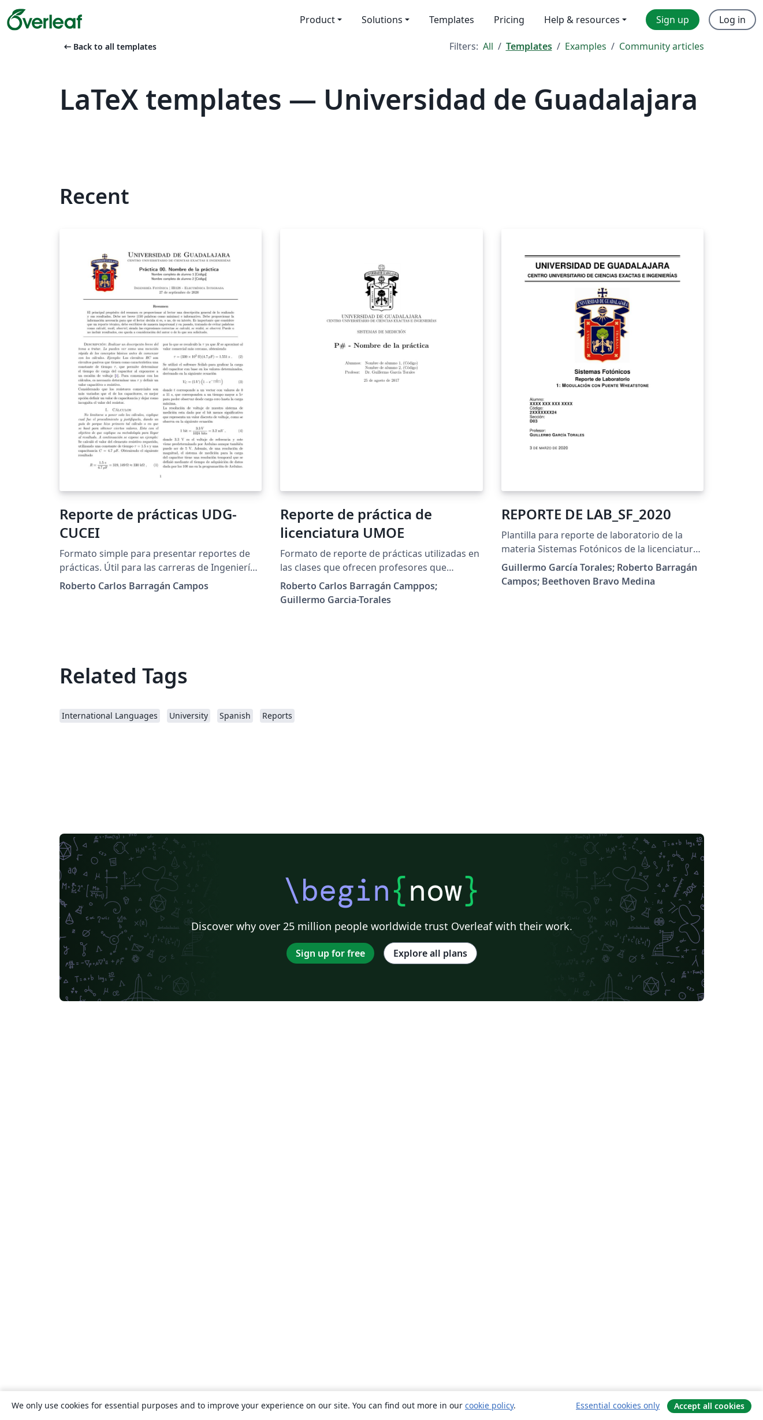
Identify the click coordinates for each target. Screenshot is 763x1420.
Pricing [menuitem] (509, 19)
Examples (585, 46)
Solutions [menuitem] (382, 19)
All (488, 46)
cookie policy (489, 1405)
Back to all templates (109, 46)
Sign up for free (330, 953)
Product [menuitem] (317, 19)
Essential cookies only (618, 1405)
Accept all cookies (709, 1405)
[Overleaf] (44, 19)
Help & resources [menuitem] (582, 19)
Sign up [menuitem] (672, 19)
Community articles (661, 46)
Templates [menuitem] (451, 19)
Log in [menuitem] (732, 19)
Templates (529, 46)
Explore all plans (430, 953)
